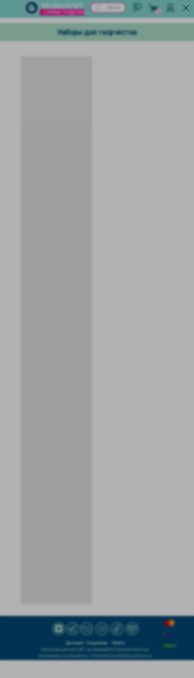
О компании (96, 643)
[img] (32, 8)
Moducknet (62, 5)
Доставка (74, 643)
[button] (137, 7)
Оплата (118, 643)
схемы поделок (65, 12)
